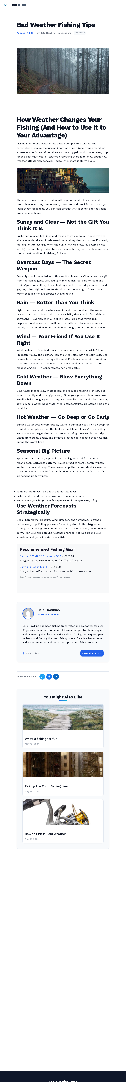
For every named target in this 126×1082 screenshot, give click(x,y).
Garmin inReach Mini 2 (34, 566)
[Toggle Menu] (119, 5)
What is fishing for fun (41, 739)
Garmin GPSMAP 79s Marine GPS (40, 556)
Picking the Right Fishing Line (46, 786)
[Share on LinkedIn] (56, 677)
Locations (65, 33)
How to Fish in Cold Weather (45, 834)
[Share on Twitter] (42, 677)
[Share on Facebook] (49, 677)
